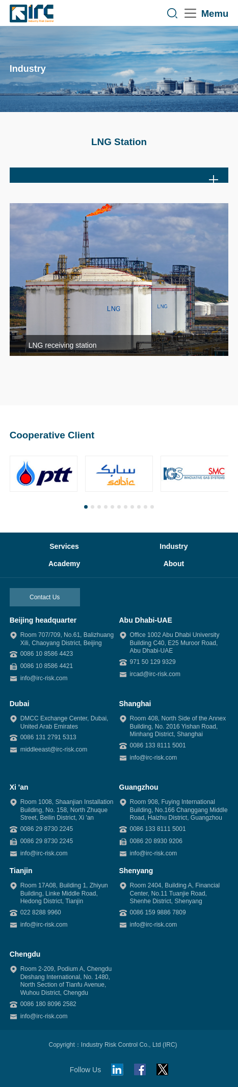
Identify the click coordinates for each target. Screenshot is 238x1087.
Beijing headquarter (43, 620)
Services (64, 546)
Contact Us (45, 597)
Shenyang (136, 871)
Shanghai (135, 704)
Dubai (20, 704)
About (174, 564)
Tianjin (21, 871)
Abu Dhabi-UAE (145, 620)
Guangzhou (138, 787)
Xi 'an (19, 787)
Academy (64, 564)
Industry (174, 546)
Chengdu (25, 954)
